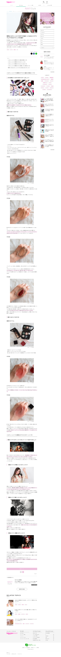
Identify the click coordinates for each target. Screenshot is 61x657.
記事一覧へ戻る (22, 589)
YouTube (47, 640)
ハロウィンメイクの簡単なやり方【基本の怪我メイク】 (17, 60)
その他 (42, 44)
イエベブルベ (31, 623)
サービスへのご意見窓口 (36, 637)
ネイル (42, 40)
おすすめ (19, 604)
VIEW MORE (52, 71)
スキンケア (42, 30)
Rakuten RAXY (11, 2)
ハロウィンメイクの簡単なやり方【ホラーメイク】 (17, 61)
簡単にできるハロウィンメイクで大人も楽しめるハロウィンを (18, 67)
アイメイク (10, 48)
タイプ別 (44, 89)
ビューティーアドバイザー (24, 638)
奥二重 (27, 614)
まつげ (26, 604)
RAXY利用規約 (35, 638)
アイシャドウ (27, 623)
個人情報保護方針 (27, 647)
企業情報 (23, 647)
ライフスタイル (49, 89)
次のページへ (22, 568)
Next (36, 573)
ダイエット (51, 87)
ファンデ (47, 87)
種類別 (14, 49)
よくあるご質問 (49, 5)
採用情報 (38, 647)
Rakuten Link (47, 638)
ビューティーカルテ (23, 637)
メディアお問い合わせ (36, 634)
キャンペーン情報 (30, 5)
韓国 (23, 623)
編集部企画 (51, 77)
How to (8, 49)
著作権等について (33, 647)
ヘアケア (42, 38)
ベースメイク (42, 32)
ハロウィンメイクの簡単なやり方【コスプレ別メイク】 (17, 63)
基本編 (19, 614)
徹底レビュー (45, 82)
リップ (50, 82)
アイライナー (23, 614)
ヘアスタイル (45, 84)
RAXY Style (21, 5)
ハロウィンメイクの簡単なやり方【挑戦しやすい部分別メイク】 (19, 65)
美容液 (22, 604)
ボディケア (42, 36)
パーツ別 (48, 86)
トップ (11, 5)
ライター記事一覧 (34, 584)
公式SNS (39, 5)
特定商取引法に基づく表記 (36, 640)
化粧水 (52, 86)
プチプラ (50, 84)
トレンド (11, 49)
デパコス (42, 87)
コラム (42, 42)
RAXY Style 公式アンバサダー (18, 623)
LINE (46, 637)
